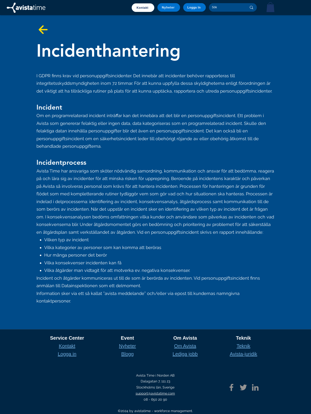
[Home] (26, 7)
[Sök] (226, 7)
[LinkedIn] (255, 387)
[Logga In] (194, 7)
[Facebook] (231, 387)
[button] (270, 7)
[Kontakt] (143, 7)
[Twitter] (243, 387)
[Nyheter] (168, 7)
